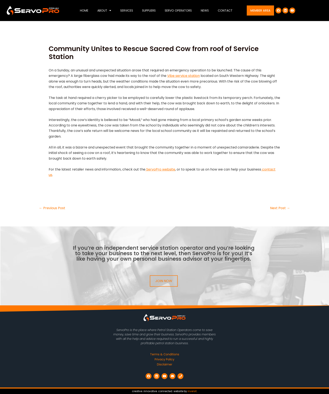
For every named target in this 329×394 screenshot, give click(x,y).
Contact (225, 10)
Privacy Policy (164, 359)
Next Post (280, 208)
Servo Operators (178, 10)
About (104, 10)
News (205, 10)
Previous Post (52, 208)
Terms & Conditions (164, 354)
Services (126, 10)
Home (84, 10)
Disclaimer (164, 364)
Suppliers (149, 10)
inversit (192, 391)
